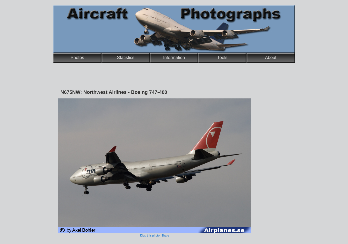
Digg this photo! (150, 235)
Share (165, 235)
